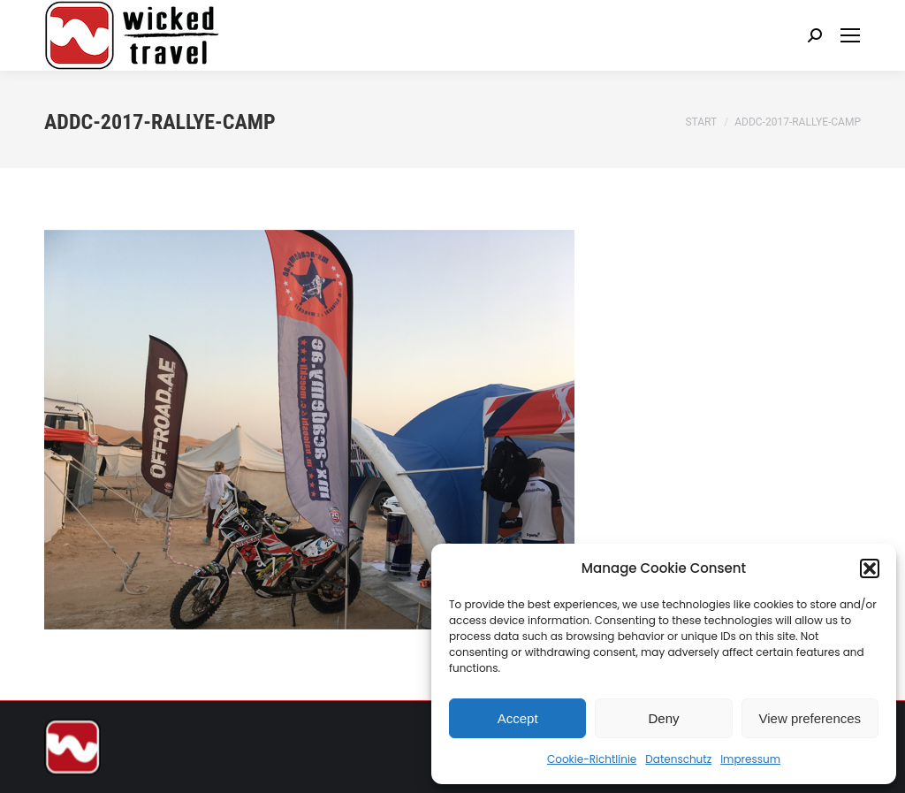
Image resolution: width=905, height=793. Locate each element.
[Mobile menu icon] (850, 35)
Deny (663, 718)
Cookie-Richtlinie (591, 758)
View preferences (810, 718)
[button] (869, 568)
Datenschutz (678, 758)
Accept (518, 718)
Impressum (750, 758)
